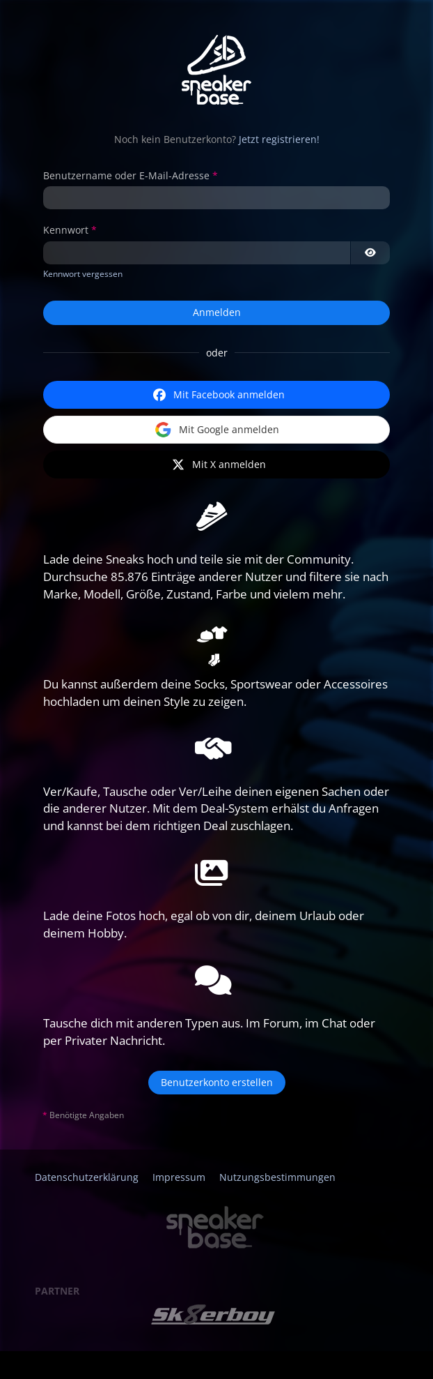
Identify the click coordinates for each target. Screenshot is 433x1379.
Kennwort (65, 229)
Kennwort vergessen (83, 274)
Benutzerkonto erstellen (217, 1082)
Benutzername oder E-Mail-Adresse (126, 175)
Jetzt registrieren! (279, 139)
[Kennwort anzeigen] (370, 252)
